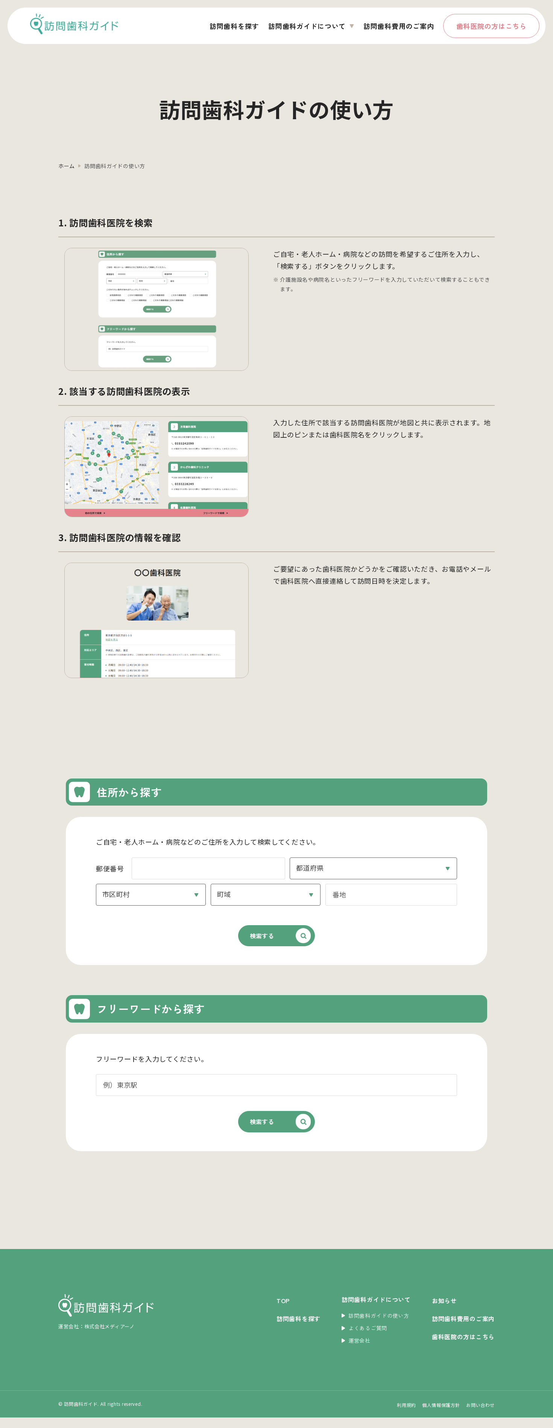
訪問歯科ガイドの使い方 (375, 1325)
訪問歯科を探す (234, 26)
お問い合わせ (480, 1415)
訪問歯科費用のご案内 (398, 26)
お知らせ (444, 1311)
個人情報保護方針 (441, 1415)
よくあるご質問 (364, 1338)
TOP (283, 1311)
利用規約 (406, 1415)
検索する (249, 940)
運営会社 (356, 1351)
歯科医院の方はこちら (491, 26)
